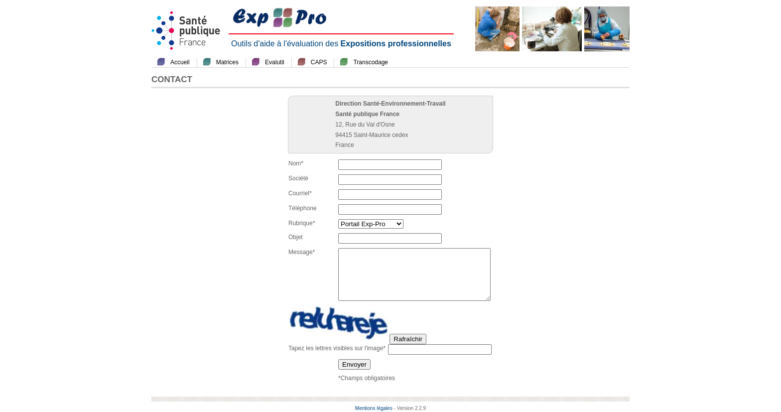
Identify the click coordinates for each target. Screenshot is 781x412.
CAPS (319, 62)
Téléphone (302, 208)
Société (298, 178)
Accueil (180, 62)
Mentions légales (373, 408)
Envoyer (354, 364)
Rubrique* (301, 223)
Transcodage (370, 62)
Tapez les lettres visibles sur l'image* (337, 348)
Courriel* (300, 193)
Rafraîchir (407, 339)
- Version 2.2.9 (410, 408)
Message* (301, 252)
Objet (295, 237)
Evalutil (274, 62)
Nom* (295, 163)
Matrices (227, 62)
